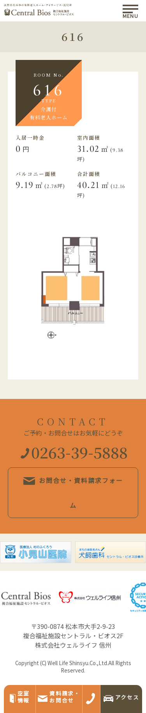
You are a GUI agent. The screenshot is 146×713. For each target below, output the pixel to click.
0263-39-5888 (74, 452)
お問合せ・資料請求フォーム (73, 493)
